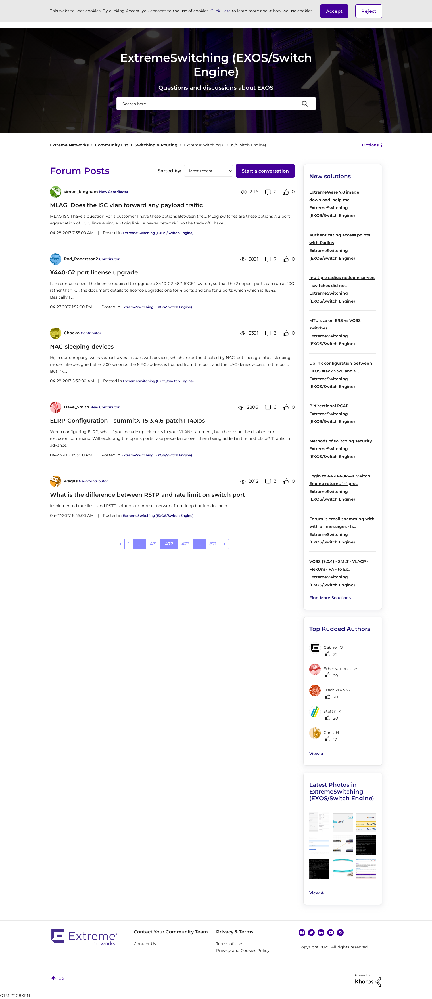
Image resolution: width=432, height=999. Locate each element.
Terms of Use (229, 943)
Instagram (340, 932)
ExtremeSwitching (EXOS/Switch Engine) (158, 233)
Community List (111, 145)
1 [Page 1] (129, 544)
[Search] (216, 103)
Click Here (220, 10)
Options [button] (370, 145)
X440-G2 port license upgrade (94, 272)
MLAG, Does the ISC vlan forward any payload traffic (126, 205)
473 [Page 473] (185, 544)
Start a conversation (265, 171)
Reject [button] (368, 11)
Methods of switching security (340, 441)
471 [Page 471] (153, 544)
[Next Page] (224, 544)
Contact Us (145, 943)
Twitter (311, 932)
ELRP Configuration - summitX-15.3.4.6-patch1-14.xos (127, 420)
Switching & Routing (156, 145)
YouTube (330, 932)
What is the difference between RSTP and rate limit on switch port (147, 494)
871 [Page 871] (212, 544)
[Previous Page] (120, 544)
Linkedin (321, 932)
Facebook (302, 932)
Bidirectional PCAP (328, 405)
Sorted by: (169, 170)
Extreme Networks (69, 145)
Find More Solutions (330, 597)
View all (317, 753)
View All (317, 892)
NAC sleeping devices (82, 346)
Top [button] (60, 978)
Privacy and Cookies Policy (243, 950)
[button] (334, 11)
